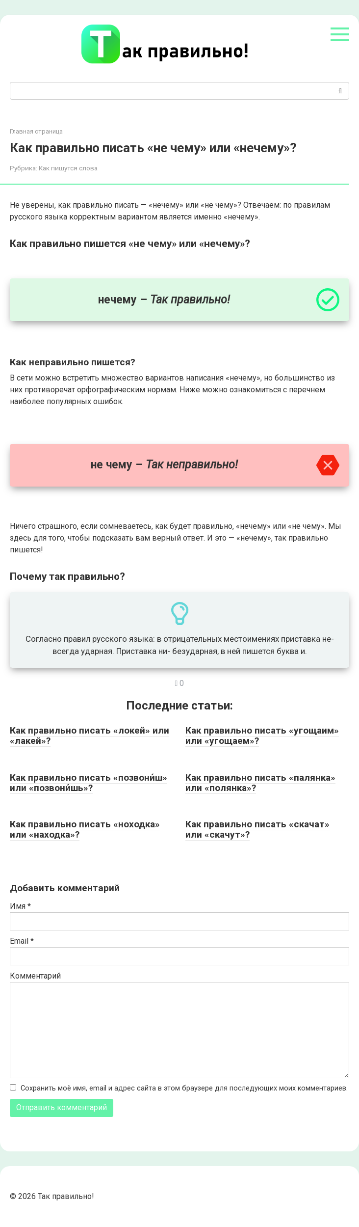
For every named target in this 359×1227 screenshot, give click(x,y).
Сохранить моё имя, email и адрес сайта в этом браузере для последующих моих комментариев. (184, 1088)
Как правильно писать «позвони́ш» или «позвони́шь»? (88, 782)
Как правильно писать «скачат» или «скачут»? (257, 829)
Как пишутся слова (68, 168)
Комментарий (35, 976)
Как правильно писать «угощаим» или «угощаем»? (262, 735)
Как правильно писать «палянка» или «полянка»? (260, 782)
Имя (20, 906)
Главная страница (36, 131)
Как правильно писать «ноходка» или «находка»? (85, 829)
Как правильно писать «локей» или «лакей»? (89, 735)
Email (22, 941)
